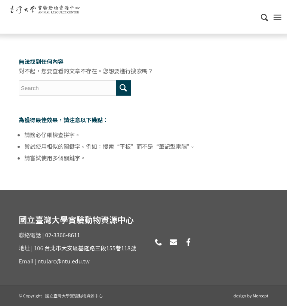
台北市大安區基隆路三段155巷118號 (90, 248)
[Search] (260, 17)
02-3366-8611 (62, 235)
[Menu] (277, 17)
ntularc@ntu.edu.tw (63, 261)
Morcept (260, 296)
